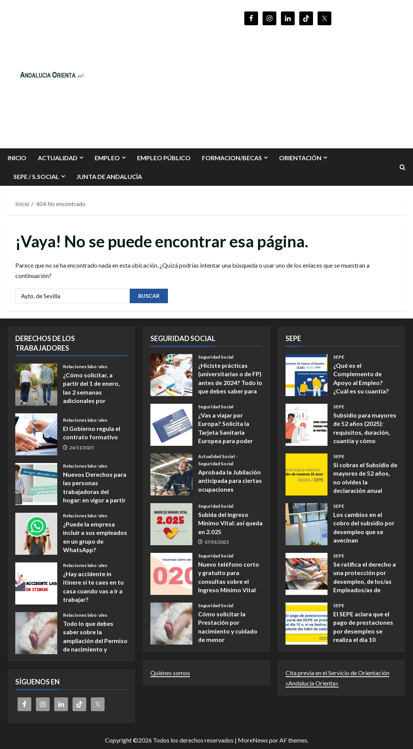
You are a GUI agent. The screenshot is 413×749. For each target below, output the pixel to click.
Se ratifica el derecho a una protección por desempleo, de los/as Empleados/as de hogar (306, 574)
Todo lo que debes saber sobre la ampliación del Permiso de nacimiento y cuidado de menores (36, 633)
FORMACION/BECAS (232, 157)
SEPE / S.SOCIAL (36, 176)
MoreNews (253, 740)
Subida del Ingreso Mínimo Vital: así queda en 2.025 (171, 524)
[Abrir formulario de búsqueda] (402, 167)
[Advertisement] (288, 83)
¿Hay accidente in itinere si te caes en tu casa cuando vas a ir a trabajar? (36, 583)
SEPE (338, 357)
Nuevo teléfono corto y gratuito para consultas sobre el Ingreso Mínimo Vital (171, 574)
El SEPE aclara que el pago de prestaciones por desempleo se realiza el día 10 (306, 624)
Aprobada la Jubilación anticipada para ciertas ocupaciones (171, 474)
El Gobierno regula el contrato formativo (36, 434)
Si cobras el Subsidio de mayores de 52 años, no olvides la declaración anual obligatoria (306, 474)
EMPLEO (107, 157)
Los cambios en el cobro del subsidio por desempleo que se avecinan (306, 524)
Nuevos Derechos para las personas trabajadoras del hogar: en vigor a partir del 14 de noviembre (36, 484)
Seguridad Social (216, 357)
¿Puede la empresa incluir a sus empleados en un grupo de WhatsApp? (36, 534)
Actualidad (57, 157)
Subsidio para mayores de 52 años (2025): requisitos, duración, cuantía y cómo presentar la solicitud (306, 425)
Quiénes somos (170, 672)
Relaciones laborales (85, 366)
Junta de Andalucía (109, 176)
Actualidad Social (217, 456)
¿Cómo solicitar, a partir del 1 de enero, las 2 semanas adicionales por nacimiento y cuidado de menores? (36, 385)
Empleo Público (163, 157)
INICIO (17, 157)
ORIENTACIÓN (300, 157)
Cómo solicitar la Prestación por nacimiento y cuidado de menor (171, 624)
